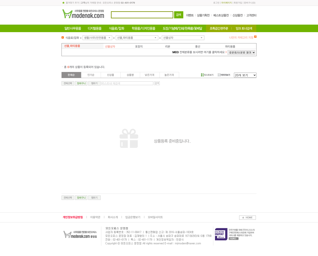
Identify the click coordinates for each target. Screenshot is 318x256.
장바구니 (248, 2)
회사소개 (113, 217)
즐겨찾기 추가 (72, 2)
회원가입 (238, 2)
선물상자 (168, 37)
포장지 (139, 46)
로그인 (216, 2)
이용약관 (95, 217)
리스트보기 (207, 74)
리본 (167, 46)
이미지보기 (224, 74)
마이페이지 (226, 2)
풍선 (197, 46)
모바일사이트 (155, 217)
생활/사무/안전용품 (95, 37)
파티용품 (230, 46)
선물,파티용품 (125, 37)
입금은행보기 (132, 217)
